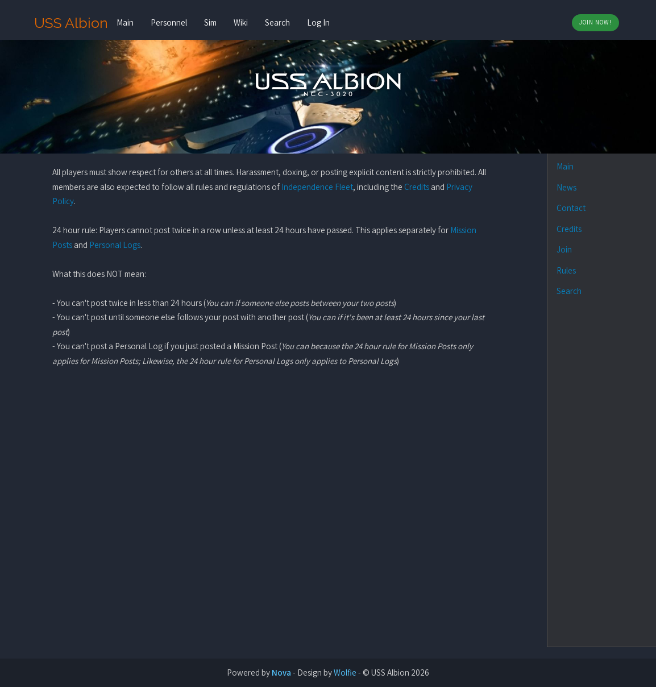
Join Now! (595, 22)
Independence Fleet (317, 186)
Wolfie (345, 672)
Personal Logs (114, 244)
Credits (416, 186)
